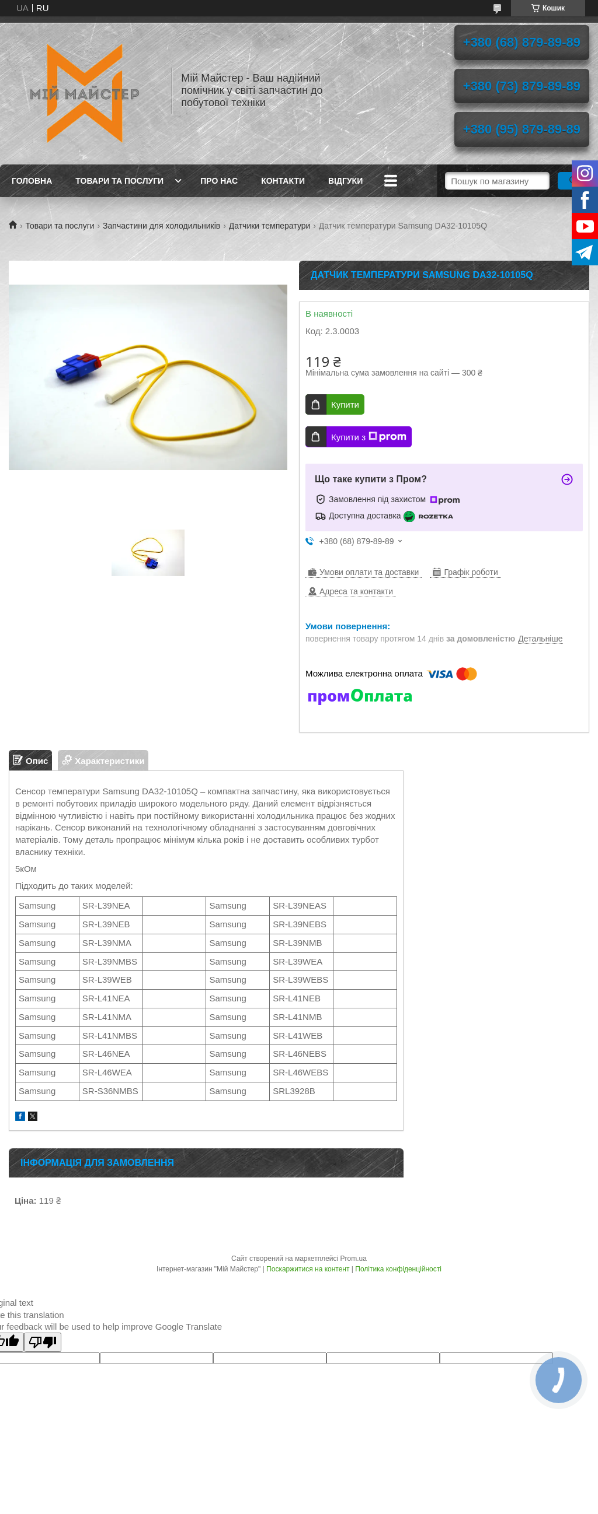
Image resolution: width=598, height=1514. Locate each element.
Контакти (283, 180)
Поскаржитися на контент (307, 1269)
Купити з (368, 437)
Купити (345, 404)
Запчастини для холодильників (161, 225)
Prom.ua (353, 1258)
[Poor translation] (42, 1342)
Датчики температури (270, 225)
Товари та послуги (119, 180)
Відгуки (345, 180)
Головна (32, 180)
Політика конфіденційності (398, 1269)
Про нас (219, 180)
